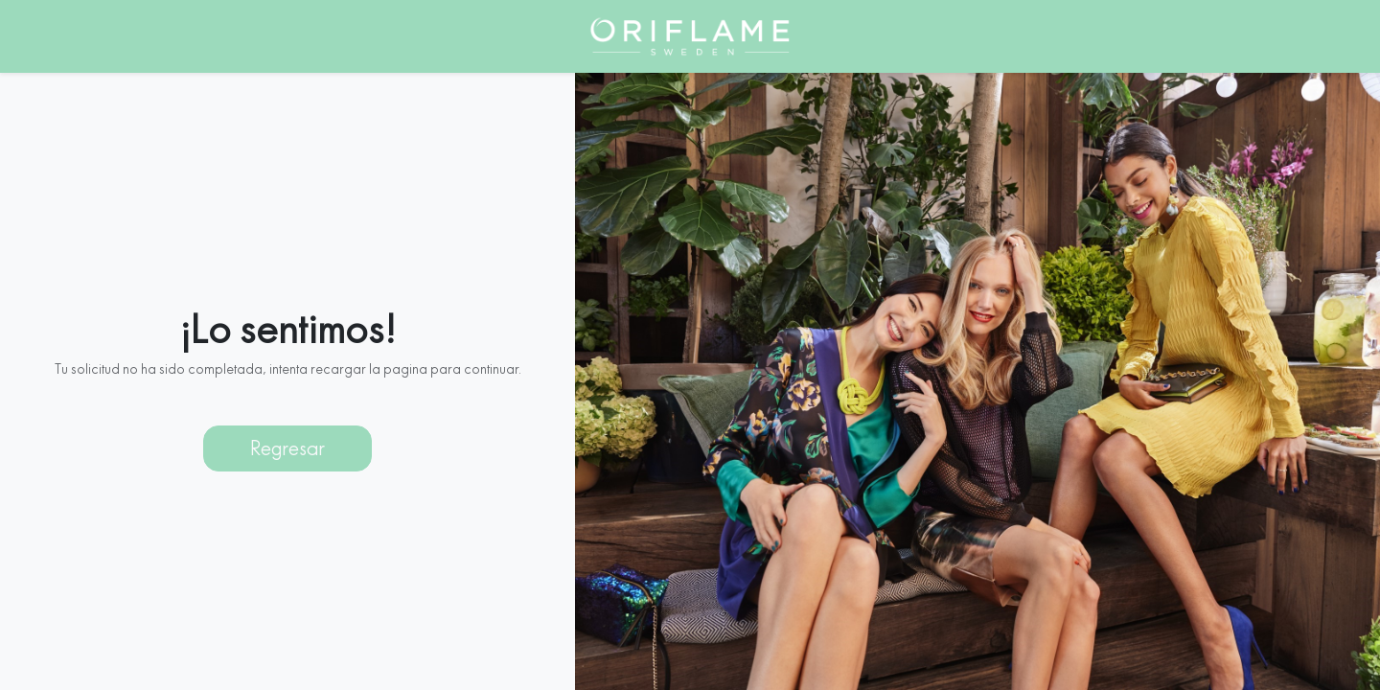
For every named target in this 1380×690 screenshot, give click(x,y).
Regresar (287, 436)
